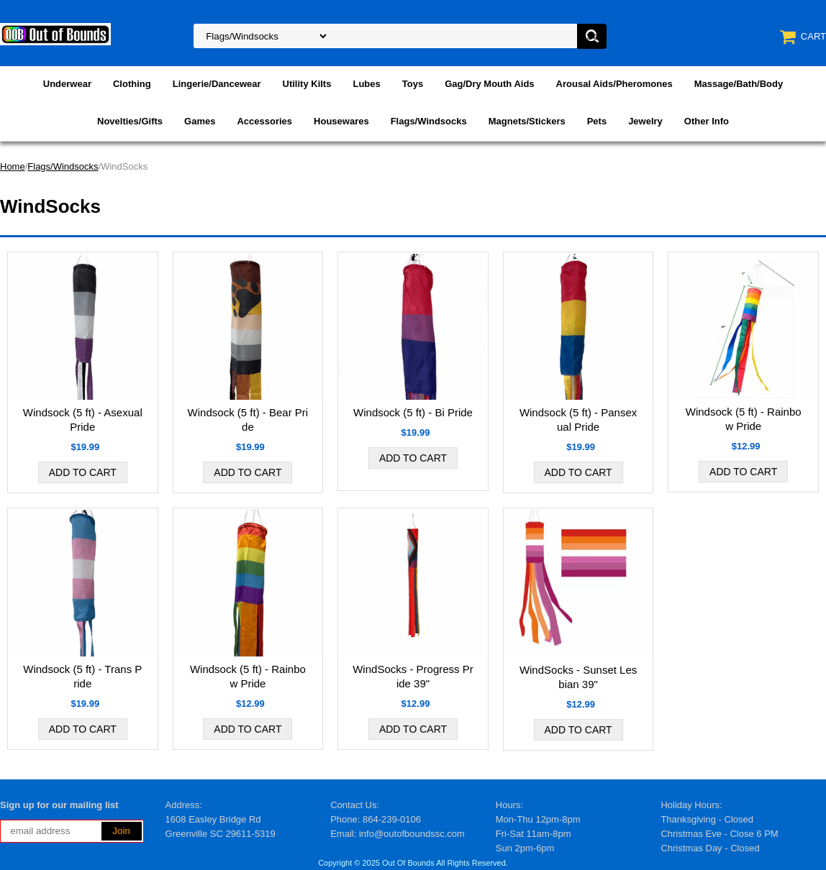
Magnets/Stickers (527, 121)
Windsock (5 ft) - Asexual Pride (82, 419)
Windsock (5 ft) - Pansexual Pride (578, 419)
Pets (597, 121)
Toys (412, 83)
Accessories (264, 121)
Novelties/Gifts (130, 121)
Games (199, 121)
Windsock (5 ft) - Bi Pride (413, 412)
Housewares (341, 121)
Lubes (366, 83)
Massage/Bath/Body (739, 83)
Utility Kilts (307, 83)
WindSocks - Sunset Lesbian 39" (578, 677)
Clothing (132, 83)
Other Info (706, 121)
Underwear (67, 83)
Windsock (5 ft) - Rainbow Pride (744, 419)
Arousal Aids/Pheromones (614, 83)
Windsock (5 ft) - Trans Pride (82, 676)
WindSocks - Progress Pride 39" (413, 676)
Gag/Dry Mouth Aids (489, 83)
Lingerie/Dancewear (217, 83)
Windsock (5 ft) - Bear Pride (248, 419)
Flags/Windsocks (429, 121)
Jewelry (645, 121)
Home (12, 166)
